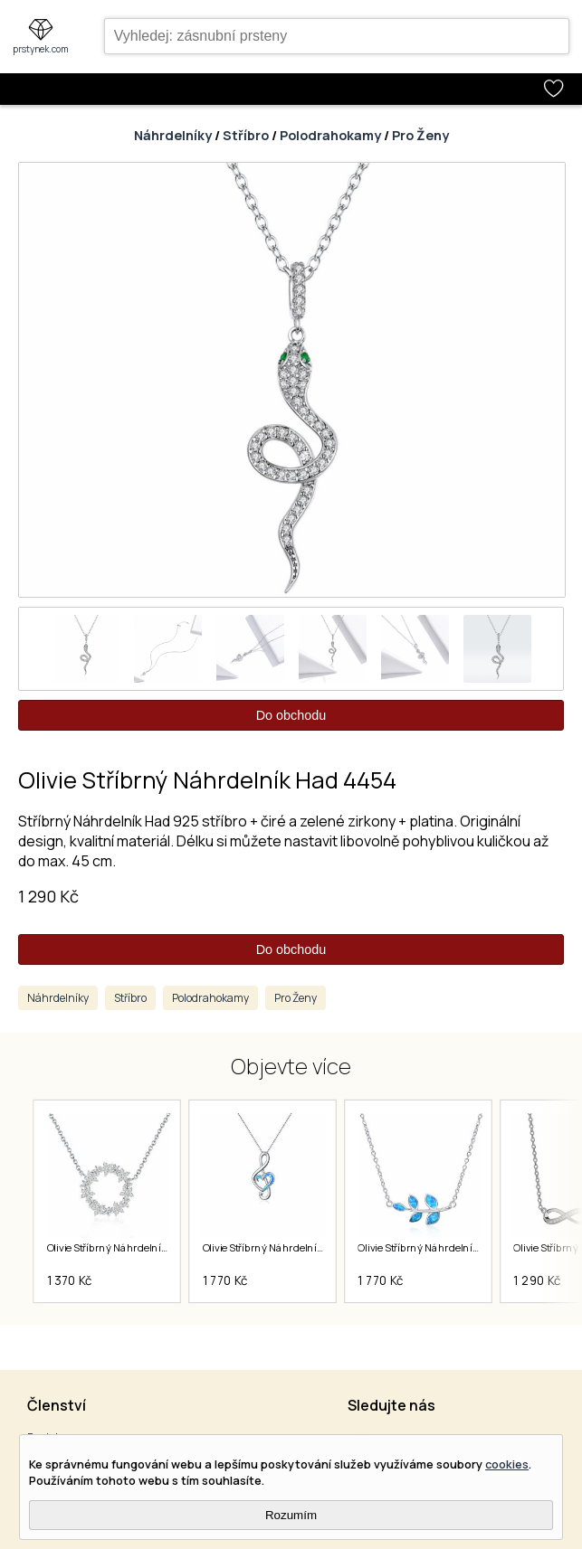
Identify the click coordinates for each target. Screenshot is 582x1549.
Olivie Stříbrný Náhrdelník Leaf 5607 (442, 1248)
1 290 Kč (48, 896)
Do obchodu (291, 715)
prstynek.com (41, 49)
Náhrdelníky (173, 135)
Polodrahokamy (330, 135)
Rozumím (291, 1515)
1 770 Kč (225, 1280)
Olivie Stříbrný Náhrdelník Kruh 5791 (131, 1248)
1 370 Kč (69, 1280)
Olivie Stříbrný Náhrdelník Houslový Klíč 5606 (309, 1248)
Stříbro (246, 135)
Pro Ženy (420, 135)
